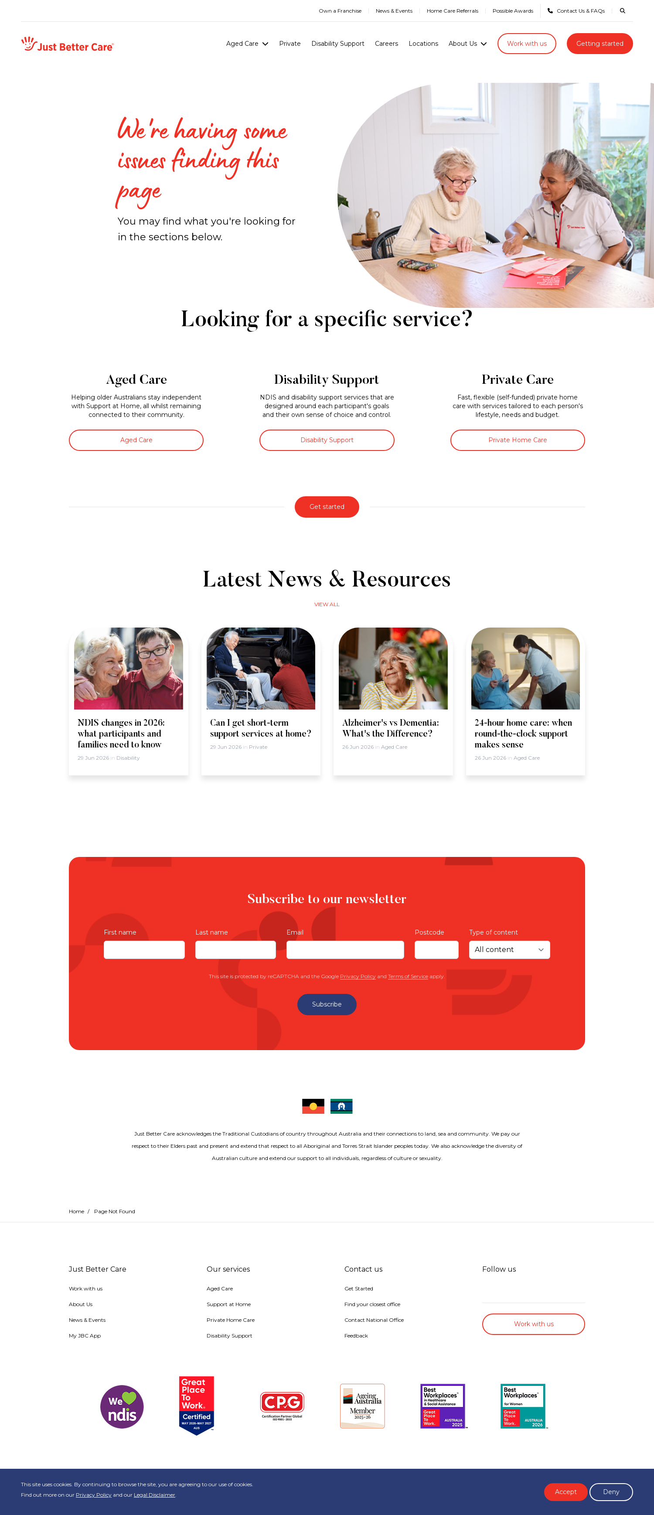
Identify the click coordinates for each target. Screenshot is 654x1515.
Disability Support (337, 44)
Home (76, 1211)
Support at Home (229, 1304)
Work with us (527, 44)
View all (327, 604)
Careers (386, 44)
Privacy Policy (358, 976)
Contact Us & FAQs (576, 10)
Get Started (358, 1288)
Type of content (493, 932)
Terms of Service (408, 976)
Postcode (429, 932)
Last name (211, 932)
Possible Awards (513, 10)
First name (120, 932)
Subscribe (327, 1004)
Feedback (356, 1335)
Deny (611, 1492)
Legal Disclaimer (154, 1494)
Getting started (599, 44)
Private (290, 44)
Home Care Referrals (452, 10)
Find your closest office (372, 1304)
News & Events (394, 10)
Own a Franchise (340, 10)
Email (294, 932)
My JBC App (85, 1335)
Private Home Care (517, 440)
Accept (566, 1492)
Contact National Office (374, 1320)
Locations (423, 44)
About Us (463, 44)
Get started (327, 507)
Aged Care (242, 44)
